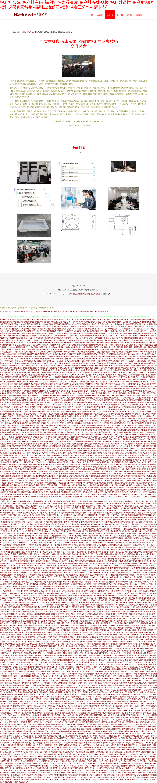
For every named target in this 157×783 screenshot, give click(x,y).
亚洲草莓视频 (121, 589)
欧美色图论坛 (59, 356)
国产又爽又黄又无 (73, 375)
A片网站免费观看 (32, 533)
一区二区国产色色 (110, 710)
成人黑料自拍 (82, 414)
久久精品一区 (136, 618)
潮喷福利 (43, 697)
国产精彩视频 (73, 345)
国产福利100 (117, 676)
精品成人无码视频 (80, 448)
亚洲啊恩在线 (95, 575)
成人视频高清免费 (148, 416)
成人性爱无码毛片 (105, 729)
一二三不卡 (39, 605)
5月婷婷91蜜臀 (84, 508)
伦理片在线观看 (113, 750)
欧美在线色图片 (82, 669)
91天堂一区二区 (133, 434)
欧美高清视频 (59, 575)
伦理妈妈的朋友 (27, 517)
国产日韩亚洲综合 (145, 444)
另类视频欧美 (140, 421)
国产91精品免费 (109, 768)
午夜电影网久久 (52, 345)
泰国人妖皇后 (68, 653)
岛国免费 (103, 400)
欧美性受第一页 (146, 561)
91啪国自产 (127, 736)
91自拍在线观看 (25, 331)
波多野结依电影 (40, 333)
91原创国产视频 (7, 359)
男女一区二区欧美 (96, 775)
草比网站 (98, 641)
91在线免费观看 (108, 678)
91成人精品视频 (49, 329)
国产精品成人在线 (37, 370)
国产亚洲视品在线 (124, 457)
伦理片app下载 (130, 342)
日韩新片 (19, 662)
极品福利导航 (49, 457)
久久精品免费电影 (89, 738)
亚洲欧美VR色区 (9, 513)
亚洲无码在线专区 (139, 545)
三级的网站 (13, 683)
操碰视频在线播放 (108, 572)
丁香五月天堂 (115, 319)
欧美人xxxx (43, 506)
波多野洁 (58, 713)
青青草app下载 (123, 584)
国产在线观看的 (38, 469)
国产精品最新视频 (130, 761)
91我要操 (56, 402)
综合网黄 (68, 411)
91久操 (28, 370)
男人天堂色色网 (70, 759)
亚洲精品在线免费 (137, 529)
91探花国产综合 (59, 552)
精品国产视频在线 (135, 602)
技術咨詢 (72, 294)
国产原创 (64, 506)
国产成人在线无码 (125, 451)
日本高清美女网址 (44, 501)
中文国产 (98, 768)
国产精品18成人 (138, 779)
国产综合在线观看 (136, 319)
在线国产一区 (63, 685)
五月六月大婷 (132, 655)
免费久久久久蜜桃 (72, 623)
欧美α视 (147, 699)
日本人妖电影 (41, 674)
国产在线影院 (35, 750)
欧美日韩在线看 (63, 710)
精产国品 (106, 423)
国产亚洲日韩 (19, 510)
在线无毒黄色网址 (94, 681)
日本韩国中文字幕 (67, 775)
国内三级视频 (22, 660)
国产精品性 (46, 319)
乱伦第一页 (113, 393)
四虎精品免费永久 (148, 623)
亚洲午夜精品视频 (101, 416)
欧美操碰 (59, 448)
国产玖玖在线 (46, 584)
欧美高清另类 (112, 579)
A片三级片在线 (49, 664)
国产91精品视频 (68, 715)
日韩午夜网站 (93, 761)
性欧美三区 (74, 589)
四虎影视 (120, 363)
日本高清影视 (84, 646)
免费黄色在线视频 (92, 451)
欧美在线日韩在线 (7, 745)
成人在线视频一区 (80, 515)
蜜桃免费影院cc (118, 600)
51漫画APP (143, 409)
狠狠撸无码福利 (93, 549)
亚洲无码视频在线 (11, 400)
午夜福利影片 (70, 669)
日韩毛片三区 (145, 731)
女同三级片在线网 (128, 503)
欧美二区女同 (60, 451)
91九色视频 (34, 340)
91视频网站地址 (23, 616)
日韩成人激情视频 (92, 779)
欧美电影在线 (86, 411)
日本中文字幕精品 (92, 559)
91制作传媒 (47, 388)
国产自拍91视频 (150, 681)
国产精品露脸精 (27, 607)
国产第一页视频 (110, 671)
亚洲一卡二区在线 (94, 697)
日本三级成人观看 (114, 416)
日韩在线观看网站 (117, 582)
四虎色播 (57, 526)
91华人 (122, 356)
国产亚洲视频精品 (52, 729)
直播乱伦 (106, 547)
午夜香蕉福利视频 (106, 559)
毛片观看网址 (104, 770)
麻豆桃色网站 (24, 471)
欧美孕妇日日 (16, 517)
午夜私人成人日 (8, 669)
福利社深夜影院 (77, 706)
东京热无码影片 (63, 563)
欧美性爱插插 (21, 345)
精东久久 (91, 614)
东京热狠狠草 (106, 372)
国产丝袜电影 (123, 598)
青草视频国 (48, 745)
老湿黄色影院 (112, 563)
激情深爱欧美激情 (26, 402)
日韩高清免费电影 (57, 754)
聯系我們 (120, 15)
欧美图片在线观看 (29, 322)
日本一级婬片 (133, 322)
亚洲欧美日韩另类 (36, 724)
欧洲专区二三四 (137, 635)
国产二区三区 (36, 319)
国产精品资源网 (117, 766)
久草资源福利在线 (18, 644)
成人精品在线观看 (116, 752)
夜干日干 (53, 589)
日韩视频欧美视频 (149, 676)
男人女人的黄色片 (107, 692)
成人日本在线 (128, 501)
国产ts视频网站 (65, 402)
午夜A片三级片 (38, 393)
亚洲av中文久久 (79, 743)
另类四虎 (8, 340)
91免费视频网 (127, 653)
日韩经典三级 (41, 515)
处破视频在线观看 (130, 630)
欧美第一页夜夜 (37, 329)
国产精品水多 (37, 455)
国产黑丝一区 (91, 715)
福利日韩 (132, 586)
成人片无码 (92, 441)
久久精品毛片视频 (142, 552)
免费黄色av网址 (32, 434)
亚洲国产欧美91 (18, 586)
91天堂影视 (46, 453)
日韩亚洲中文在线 (31, 641)
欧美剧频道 (48, 717)
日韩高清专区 (138, 566)
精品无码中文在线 (61, 683)
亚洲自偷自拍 (28, 621)
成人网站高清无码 (114, 664)
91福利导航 (61, 731)
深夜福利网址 (20, 377)
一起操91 (56, 545)
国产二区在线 (130, 572)
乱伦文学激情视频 (79, 692)
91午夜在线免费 (94, 395)
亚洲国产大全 (5, 743)
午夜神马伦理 (139, 460)
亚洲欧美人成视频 (101, 520)
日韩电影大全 (49, 658)
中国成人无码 (53, 621)
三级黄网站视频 (42, 768)
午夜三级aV (115, 515)
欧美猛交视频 (80, 347)
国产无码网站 (94, 437)
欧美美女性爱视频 (67, 549)
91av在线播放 (38, 388)
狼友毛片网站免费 (122, 775)
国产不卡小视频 (12, 398)
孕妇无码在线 (17, 460)
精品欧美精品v (50, 448)
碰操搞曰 (143, 687)
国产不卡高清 (28, 388)
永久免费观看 (137, 568)
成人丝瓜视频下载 (81, 338)
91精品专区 (106, 697)
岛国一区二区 (50, 405)
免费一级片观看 (123, 651)
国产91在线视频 (78, 701)
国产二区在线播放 (101, 598)
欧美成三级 (32, 717)
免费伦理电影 (114, 388)
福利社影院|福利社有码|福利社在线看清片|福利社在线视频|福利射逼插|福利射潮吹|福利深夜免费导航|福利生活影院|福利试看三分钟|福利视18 (51, 311)
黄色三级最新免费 (60, 457)
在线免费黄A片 (33, 336)
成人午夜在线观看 (16, 322)
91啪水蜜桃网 (59, 460)
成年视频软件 (77, 635)
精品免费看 (48, 370)
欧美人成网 (72, 683)
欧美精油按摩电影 (103, 743)
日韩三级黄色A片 (106, 370)
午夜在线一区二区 (69, 664)
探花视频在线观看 (58, 687)
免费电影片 (98, 377)
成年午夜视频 (152, 520)
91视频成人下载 (90, 402)
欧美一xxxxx (41, 342)
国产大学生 (23, 520)
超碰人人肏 (87, 635)
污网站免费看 (105, 352)
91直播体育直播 (6, 704)
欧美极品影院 (73, 717)
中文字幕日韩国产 (140, 752)
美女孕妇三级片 (49, 616)
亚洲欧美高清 (17, 653)
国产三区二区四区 (16, 625)
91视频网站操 (114, 616)
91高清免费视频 (117, 630)
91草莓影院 (42, 345)
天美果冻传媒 (49, 393)
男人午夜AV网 (147, 595)
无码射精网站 (52, 365)
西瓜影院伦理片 (104, 582)
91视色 (29, 375)
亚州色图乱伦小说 (54, 372)
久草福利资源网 (85, 375)
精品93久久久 (72, 393)
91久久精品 (139, 692)
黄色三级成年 (148, 395)
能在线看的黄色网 (122, 717)
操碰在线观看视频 (34, 655)
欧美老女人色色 (121, 720)
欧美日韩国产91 (114, 731)
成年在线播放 (139, 750)
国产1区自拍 (35, 554)
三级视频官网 (119, 701)
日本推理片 (43, 414)
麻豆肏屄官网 (8, 579)
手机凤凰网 (50, 644)
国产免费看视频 (62, 414)
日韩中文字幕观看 (77, 322)
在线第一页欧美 (13, 722)
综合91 (10, 600)
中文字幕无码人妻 (110, 336)
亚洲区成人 (6, 451)
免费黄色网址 (115, 448)
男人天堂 (126, 421)
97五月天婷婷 (75, 391)
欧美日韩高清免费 (91, 430)
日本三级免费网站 (31, 506)
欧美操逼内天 (83, 773)
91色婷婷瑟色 (96, 372)
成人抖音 (97, 464)
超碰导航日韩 (87, 710)
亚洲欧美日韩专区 (59, 708)
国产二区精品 (107, 681)
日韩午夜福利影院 (101, 731)
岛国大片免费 (85, 584)
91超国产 (152, 701)
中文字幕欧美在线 (140, 768)
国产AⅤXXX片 (48, 694)
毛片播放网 (142, 630)
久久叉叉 (63, 418)
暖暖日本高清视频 (25, 658)
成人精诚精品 (82, 664)
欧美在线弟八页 (140, 704)
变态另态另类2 (56, 437)
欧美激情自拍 (84, 589)
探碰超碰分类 (58, 759)
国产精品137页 (21, 717)
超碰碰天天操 (7, 338)
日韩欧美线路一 (143, 563)
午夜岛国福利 (48, 683)
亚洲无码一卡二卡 (20, 754)
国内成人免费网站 (117, 662)
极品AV (51, 623)
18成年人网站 (62, 365)
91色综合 (128, 779)
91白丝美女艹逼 (138, 681)
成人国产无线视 (137, 423)
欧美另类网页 (89, 768)
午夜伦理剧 (142, 520)
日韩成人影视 (118, 345)
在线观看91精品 (68, 471)
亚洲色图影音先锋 (53, 630)
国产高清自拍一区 (96, 434)
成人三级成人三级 (39, 361)
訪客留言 (139, 15)
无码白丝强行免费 (55, 441)
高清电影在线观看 (77, 768)
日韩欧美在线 (79, 729)
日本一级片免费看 (119, 648)
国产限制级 (7, 644)
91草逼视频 (95, 467)
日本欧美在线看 (7, 441)
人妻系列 (67, 359)
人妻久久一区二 (6, 556)
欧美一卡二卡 (64, 766)
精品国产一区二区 (108, 720)
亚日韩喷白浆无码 (117, 738)
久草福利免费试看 (102, 446)
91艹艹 (135, 352)
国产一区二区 (123, 322)
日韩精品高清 (141, 402)
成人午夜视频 (136, 398)
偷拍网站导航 (143, 761)
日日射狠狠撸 (95, 554)
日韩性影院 (152, 752)
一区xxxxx (100, 329)
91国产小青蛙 (129, 365)
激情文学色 (97, 444)
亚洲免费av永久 (138, 653)
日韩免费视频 (47, 708)
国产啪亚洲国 (139, 430)
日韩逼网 (92, 338)
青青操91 (11, 469)
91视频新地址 (35, 460)
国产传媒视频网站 (84, 428)
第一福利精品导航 (109, 628)
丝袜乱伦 (135, 538)
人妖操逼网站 (75, 641)
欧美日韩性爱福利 (35, 418)
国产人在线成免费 (125, 333)
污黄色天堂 (149, 531)
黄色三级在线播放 (133, 678)
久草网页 (35, 405)
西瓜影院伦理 (142, 517)
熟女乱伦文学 (56, 524)
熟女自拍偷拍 (152, 400)
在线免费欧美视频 (69, 331)
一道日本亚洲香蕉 (123, 329)
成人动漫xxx (16, 549)
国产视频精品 (135, 683)
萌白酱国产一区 (104, 333)
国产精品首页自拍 (98, 747)
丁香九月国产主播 (146, 455)
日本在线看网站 (150, 549)
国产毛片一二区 (148, 579)
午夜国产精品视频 (81, 736)
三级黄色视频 (74, 605)
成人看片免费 (16, 609)
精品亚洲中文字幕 (44, 547)
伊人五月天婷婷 (37, 536)
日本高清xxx (122, 687)
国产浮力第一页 (16, 761)
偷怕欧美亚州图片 (94, 324)
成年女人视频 (147, 324)
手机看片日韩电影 (131, 756)
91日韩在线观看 (80, 460)
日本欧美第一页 (24, 439)
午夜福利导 (115, 623)
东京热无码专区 (33, 503)
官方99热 (107, 543)
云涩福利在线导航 (20, 375)
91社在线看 (35, 437)
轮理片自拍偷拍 (125, 418)
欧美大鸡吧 (83, 446)
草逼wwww (91, 446)
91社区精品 (13, 738)
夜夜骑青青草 (48, 331)
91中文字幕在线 (101, 359)
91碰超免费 (32, 464)
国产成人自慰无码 (22, 782)
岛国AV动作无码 (121, 354)
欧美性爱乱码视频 (22, 727)
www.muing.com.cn (62, 294)
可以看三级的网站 (129, 759)
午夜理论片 (72, 462)
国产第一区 (17, 740)
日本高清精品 (58, 727)
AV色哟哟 (21, 398)
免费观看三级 (90, 540)
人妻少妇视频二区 (142, 393)
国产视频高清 (135, 347)
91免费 (32, 595)
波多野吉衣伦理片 (141, 669)
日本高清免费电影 (119, 655)
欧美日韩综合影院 (95, 632)
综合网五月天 (88, 363)
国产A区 (30, 706)
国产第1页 (25, 678)
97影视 (128, 554)
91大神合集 (73, 368)
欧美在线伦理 (8, 506)
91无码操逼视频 (84, 674)
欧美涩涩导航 (147, 694)
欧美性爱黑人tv (59, 745)
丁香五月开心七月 (34, 572)
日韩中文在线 (18, 352)
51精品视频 (112, 651)
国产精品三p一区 (146, 628)
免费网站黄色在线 (68, 395)
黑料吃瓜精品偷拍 (62, 368)
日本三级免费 (108, 632)
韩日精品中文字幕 (30, 501)
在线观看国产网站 (82, 595)
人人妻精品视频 (110, 561)
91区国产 (82, 722)
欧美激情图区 (141, 614)
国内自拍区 (127, 568)
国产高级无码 (130, 600)
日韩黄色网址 (104, 418)
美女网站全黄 (119, 632)
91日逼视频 (86, 432)
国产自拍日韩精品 (78, 545)
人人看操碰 (57, 370)
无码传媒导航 (61, 416)
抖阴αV (31, 605)
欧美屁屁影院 (105, 623)
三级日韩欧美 (24, 414)
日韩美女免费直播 (76, 444)
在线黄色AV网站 (40, 731)
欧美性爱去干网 (12, 520)
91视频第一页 (37, 683)
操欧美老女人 (83, 400)
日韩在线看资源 (102, 607)
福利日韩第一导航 (53, 738)
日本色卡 (86, 706)
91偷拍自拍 (92, 513)
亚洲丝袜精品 (69, 529)
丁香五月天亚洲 (20, 446)
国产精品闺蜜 (81, 609)
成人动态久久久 (13, 566)
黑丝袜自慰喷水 (76, 437)
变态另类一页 (49, 777)
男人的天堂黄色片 (48, 669)
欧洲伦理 (74, 561)
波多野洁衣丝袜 (46, 727)
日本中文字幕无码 (143, 386)
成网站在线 (55, 671)
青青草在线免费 (100, 579)
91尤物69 (95, 388)
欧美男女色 (29, 579)
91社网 (41, 398)
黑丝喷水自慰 (78, 517)
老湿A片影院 (113, 414)
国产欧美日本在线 (33, 779)
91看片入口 (107, 453)
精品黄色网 (122, 563)
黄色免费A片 (73, 646)
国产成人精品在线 (112, 522)
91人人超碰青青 (124, 446)
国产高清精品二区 (21, 326)
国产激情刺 (90, 503)
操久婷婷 (68, 377)
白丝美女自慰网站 (51, 469)
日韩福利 (128, 543)
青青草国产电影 (31, 547)
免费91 (132, 359)
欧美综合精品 (131, 517)
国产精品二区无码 (145, 591)
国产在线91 (67, 379)
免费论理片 (46, 733)
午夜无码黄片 (8, 766)
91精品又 (126, 455)
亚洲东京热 (16, 340)
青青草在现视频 (109, 775)
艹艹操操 (53, 354)
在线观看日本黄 (59, 407)
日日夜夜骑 (10, 540)
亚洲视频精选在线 (109, 513)
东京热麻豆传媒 (98, 561)
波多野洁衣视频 (94, 352)
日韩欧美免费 (126, 731)
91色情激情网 (58, 342)
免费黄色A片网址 (139, 333)
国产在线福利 (117, 460)
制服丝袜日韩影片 (37, 538)
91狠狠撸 (50, 333)
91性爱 (75, 543)
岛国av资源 (56, 388)
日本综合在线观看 (135, 609)
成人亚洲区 (116, 377)
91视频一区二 (118, 681)
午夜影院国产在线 (47, 439)
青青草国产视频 (71, 733)
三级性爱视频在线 (11, 658)
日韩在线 (99, 342)
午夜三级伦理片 (130, 777)
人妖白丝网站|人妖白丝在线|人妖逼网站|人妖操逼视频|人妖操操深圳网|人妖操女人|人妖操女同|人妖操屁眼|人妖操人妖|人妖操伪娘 (104, 485)
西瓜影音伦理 (18, 501)
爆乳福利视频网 (147, 678)
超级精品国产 (16, 568)
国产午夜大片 (136, 623)
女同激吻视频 (139, 361)
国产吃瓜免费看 (88, 690)
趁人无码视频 (47, 632)
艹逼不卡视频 (66, 671)
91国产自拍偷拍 (57, 326)
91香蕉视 (79, 329)
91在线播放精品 (109, 667)
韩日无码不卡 (97, 616)
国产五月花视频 (118, 538)
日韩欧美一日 (22, 572)
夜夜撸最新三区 (32, 644)
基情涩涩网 (109, 384)
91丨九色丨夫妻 (15, 710)
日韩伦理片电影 (127, 510)
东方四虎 (98, 690)
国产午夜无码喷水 (103, 773)
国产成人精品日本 (118, 425)
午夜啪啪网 (150, 715)
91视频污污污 (134, 439)
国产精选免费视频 (20, 441)
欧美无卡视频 (130, 743)
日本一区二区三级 (50, 625)
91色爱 (23, 434)
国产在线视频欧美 (72, 584)
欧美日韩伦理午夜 (20, 464)
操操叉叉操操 (150, 554)
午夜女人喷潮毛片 (120, 621)
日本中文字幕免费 (53, 635)
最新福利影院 (152, 428)
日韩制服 (44, 549)
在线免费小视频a (85, 687)
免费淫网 (18, 632)
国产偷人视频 (95, 777)
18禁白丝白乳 (28, 740)
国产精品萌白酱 (26, 444)
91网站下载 (107, 536)
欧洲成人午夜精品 (18, 365)
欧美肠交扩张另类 (106, 382)
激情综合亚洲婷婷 (115, 736)
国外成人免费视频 (109, 625)
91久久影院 (99, 345)
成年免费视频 (70, 474)
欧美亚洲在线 (97, 536)
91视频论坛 (23, 676)
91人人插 (25, 549)
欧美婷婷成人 (20, 637)
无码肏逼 (83, 685)
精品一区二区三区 (76, 644)
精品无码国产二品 (11, 453)
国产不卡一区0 (141, 729)
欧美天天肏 (128, 566)
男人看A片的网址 (20, 690)
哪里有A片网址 (97, 423)
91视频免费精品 (20, 589)
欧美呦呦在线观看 (36, 616)
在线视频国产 (14, 582)
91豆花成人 (87, 423)
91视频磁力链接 (37, 713)
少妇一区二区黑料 (65, 515)
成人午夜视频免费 (62, 467)
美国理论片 (121, 513)
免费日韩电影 (108, 345)
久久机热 (138, 349)
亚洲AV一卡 (81, 405)
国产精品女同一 (142, 572)
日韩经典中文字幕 (83, 662)
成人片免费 (152, 411)
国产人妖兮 (139, 531)
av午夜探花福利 (47, 418)
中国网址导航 (60, 623)
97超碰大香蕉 (133, 326)
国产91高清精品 (136, 329)
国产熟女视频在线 (102, 393)
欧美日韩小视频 (113, 451)
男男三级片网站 (72, 687)
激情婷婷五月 (125, 623)
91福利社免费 (131, 513)
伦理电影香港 (42, 400)
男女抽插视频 (118, 706)
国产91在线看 (106, 609)
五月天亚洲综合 (81, 549)
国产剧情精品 (70, 324)
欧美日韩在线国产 (121, 754)
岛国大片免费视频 (110, 329)
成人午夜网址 (40, 409)
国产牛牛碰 (17, 531)
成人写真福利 (122, 386)
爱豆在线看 (152, 388)
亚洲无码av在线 (20, 614)
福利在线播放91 (65, 612)
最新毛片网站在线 (128, 773)
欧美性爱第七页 (47, 529)
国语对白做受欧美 (126, 699)
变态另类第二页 (76, 747)
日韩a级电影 (144, 434)
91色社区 (135, 736)
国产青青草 (99, 517)
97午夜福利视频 (109, 354)
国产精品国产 (86, 522)
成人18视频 (74, 446)
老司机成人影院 (55, 591)
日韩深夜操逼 (107, 655)
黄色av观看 (35, 639)
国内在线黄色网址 (23, 671)
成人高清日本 (17, 628)
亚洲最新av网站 (71, 754)
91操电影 (42, 444)
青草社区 (131, 692)
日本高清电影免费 (36, 664)
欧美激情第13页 (150, 506)
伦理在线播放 (5, 331)
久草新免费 (147, 602)
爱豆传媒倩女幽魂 (76, 359)
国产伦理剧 (4, 425)
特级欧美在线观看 (117, 352)
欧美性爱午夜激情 (93, 692)
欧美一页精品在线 (148, 658)
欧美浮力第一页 (116, 540)
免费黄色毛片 (81, 331)
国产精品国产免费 (103, 529)
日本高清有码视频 (96, 543)
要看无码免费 (55, 779)
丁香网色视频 (105, 740)
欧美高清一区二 (123, 710)
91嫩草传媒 (45, 589)
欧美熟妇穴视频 (82, 418)
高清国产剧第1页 (73, 598)
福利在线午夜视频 (9, 773)
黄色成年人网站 (47, 678)
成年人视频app (145, 538)
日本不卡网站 (61, 674)
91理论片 (25, 418)
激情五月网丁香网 (133, 648)
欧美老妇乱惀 (66, 750)
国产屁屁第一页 (79, 409)
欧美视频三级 (30, 743)
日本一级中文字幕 (7, 602)
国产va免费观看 (67, 372)
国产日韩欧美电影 (127, 349)
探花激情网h (44, 692)
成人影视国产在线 (8, 377)
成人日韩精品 (40, 451)
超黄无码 (130, 441)
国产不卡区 (4, 683)
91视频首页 (34, 513)
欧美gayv (49, 342)
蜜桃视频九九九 (8, 655)
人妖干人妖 (139, 506)
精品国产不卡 (61, 616)
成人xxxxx (8, 434)
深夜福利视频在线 (94, 717)
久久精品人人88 (127, 704)
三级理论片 (12, 536)
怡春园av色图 (96, 678)
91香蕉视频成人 (34, 676)
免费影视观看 (90, 361)
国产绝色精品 (15, 393)
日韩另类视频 (58, 701)
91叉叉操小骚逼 (64, 446)
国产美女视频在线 (86, 618)
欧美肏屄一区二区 (14, 432)
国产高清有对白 (40, 736)
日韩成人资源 (74, 621)
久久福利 (133, 411)
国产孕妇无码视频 (106, 460)
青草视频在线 (65, 568)
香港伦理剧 (94, 368)
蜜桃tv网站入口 (122, 400)
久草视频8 (118, 391)
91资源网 (138, 570)
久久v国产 (45, 520)
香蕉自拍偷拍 (82, 552)
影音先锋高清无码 (115, 501)
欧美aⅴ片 (22, 667)
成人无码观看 (83, 694)
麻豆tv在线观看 (23, 368)
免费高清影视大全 (33, 589)
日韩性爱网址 (48, 407)
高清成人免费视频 (86, 740)
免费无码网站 (105, 549)
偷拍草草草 (39, 432)
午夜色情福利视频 (86, 628)
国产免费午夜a (127, 740)
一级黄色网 (137, 372)
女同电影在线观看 (10, 474)
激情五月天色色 (93, 349)
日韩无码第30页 (21, 605)
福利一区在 (46, 715)
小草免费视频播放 (87, 641)
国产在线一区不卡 (60, 678)
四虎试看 (57, 349)
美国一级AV (115, 333)
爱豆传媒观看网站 (93, 340)
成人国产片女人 (64, 593)
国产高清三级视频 (73, 708)
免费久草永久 (53, 637)
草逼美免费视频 (10, 554)
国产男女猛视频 (25, 437)
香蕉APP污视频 (128, 391)
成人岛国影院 (71, 421)
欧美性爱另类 (101, 704)
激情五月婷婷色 (112, 635)
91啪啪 (49, 559)
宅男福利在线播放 (117, 430)
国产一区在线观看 (22, 595)
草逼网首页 (114, 340)
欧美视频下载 (136, 616)
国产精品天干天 (85, 336)
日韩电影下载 (92, 515)
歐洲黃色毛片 (93, 664)
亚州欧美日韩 (73, 600)
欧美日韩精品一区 (71, 639)
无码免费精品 (125, 607)
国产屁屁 (76, 336)
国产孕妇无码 (114, 607)
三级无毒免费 (103, 437)
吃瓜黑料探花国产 (70, 501)
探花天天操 (11, 533)
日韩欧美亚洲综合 (66, 729)
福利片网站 (21, 533)
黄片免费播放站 (115, 713)
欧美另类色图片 (57, 770)
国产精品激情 (66, 630)
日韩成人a (3, 469)
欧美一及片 (22, 453)
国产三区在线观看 (88, 704)
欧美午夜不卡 (57, 641)
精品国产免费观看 (16, 388)
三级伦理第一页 (7, 531)
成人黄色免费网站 (89, 763)
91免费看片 (117, 646)
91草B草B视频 (13, 347)
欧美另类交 (115, 658)
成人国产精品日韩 (149, 501)
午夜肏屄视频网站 (147, 651)
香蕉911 (66, 326)
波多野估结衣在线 (129, 536)
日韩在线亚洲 (94, 724)
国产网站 (133, 368)
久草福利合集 (31, 745)
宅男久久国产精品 (130, 428)
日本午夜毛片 (5, 678)
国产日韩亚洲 (91, 545)
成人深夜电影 (58, 333)
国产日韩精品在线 (50, 522)
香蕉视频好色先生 (98, 522)
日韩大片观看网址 (104, 368)
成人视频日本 (52, 338)
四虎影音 (42, 635)
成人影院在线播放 (133, 338)
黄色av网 (149, 402)
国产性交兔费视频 (84, 727)
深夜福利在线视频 (86, 731)
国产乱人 (46, 386)
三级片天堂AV (24, 701)
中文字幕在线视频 (43, 770)
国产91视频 (34, 591)
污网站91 (66, 747)
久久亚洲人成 (43, 372)
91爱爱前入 (8, 779)
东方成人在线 (96, 375)
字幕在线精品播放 (26, 416)
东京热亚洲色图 (94, 474)
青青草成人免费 (49, 536)
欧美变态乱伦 (115, 577)
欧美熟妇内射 (111, 618)
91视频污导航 (129, 430)
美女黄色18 (90, 416)
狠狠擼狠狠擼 (109, 469)
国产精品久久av (63, 589)
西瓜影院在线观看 (92, 347)
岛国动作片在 (60, 405)
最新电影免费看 (52, 517)
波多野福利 (48, 543)
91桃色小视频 (119, 469)
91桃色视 (54, 566)
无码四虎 (130, 361)
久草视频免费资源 (82, 602)
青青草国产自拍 (28, 602)
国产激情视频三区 (104, 430)
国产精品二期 (16, 678)
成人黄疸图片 (77, 690)
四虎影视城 (30, 552)
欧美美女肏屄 (52, 563)
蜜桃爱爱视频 (60, 329)
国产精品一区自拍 (116, 421)
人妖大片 (38, 453)
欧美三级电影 (105, 448)
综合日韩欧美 (105, 340)
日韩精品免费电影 (26, 731)
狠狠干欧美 (43, 391)
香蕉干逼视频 (5, 777)
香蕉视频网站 (119, 591)
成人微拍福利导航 (97, 471)
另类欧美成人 (106, 777)
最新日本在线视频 (149, 467)
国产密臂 (150, 630)
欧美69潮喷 (120, 342)
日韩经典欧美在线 (131, 547)
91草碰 (40, 368)
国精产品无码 (53, 579)
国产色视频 (24, 428)
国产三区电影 (151, 446)
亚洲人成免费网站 (11, 324)
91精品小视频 (116, 474)
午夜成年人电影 (62, 609)
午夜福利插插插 (6, 699)
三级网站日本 (11, 575)
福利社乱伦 (32, 690)
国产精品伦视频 (13, 584)
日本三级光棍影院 (58, 340)
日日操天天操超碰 (59, 632)
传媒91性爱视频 (140, 740)
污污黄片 (79, 713)
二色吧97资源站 (103, 356)
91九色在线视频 (49, 425)
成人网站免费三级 (28, 515)
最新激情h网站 (108, 428)
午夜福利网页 (38, 710)
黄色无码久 (82, 733)
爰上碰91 (104, 464)
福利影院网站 (83, 349)
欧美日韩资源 (66, 554)
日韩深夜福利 (71, 552)
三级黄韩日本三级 (129, 540)
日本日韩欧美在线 (131, 453)
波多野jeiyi (74, 563)
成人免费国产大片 (115, 407)
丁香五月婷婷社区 (121, 602)
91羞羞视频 (125, 368)
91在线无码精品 (118, 777)
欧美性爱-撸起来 (112, 715)
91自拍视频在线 (51, 593)
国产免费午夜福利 (87, 651)
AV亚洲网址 (76, 379)
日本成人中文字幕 (143, 747)
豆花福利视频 (114, 418)
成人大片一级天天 (84, 439)
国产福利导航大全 (78, 671)
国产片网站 (46, 524)
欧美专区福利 (13, 701)
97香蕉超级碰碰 (35, 411)
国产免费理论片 (23, 543)
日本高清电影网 (73, 365)
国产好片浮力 (20, 370)
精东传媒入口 (100, 338)
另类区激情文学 (87, 708)
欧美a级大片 (94, 577)
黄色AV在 (11, 717)
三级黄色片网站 (58, 411)
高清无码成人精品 (123, 625)
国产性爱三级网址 (89, 506)
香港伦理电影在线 (120, 338)
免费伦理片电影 (104, 515)
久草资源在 (115, 411)
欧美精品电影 (82, 586)
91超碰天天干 (42, 690)
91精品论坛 (135, 607)
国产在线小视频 (72, 423)
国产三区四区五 (67, 526)
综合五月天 (114, 763)
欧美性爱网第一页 (98, 727)
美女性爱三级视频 (118, 637)
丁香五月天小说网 (39, 738)
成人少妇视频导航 (117, 365)
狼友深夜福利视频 (127, 531)
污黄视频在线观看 (42, 743)
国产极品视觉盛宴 (70, 503)
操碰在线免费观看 (135, 579)
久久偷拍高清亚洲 (81, 395)
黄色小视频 (28, 625)
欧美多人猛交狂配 (7, 552)
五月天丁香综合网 (117, 779)
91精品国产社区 (68, 430)
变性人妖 (57, 322)
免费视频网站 (40, 448)
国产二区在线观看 (73, 319)
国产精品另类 (8, 467)
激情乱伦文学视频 (117, 549)
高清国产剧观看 (130, 393)
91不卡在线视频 (98, 687)
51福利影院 (65, 455)
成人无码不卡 (24, 724)
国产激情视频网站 (40, 338)
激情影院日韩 (67, 441)
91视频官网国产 (39, 402)
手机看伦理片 (63, 724)
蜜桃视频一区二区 (134, 595)
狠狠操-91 (48, 402)
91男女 (63, 349)
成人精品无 (55, 444)
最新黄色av (8, 455)
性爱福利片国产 (130, 766)
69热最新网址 (43, 441)
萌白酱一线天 (107, 432)
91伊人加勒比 (123, 402)
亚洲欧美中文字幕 (102, 531)
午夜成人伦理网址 (22, 513)
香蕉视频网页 (151, 704)
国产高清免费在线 (40, 579)
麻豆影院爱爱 (5, 391)
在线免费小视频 (91, 405)
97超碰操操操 (150, 697)
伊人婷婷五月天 (137, 612)
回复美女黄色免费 (84, 616)
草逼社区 (106, 526)
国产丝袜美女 (63, 345)
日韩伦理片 (17, 434)
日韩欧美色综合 (45, 428)
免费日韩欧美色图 (58, 547)
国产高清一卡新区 (80, 356)
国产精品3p (141, 432)
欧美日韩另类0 (114, 356)
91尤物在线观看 (13, 593)
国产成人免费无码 (33, 384)
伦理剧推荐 (107, 425)
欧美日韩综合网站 (28, 747)
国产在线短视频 (103, 455)
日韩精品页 (126, 529)
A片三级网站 (110, 391)
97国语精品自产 (29, 653)
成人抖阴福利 (89, 517)
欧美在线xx (109, 701)
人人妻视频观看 (55, 602)
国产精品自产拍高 (32, 577)
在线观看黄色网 (88, 464)
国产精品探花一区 (101, 407)
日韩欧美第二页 (78, 579)
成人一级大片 (135, 584)
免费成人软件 (100, 398)
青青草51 (112, 437)
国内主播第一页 (34, 395)
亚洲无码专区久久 (141, 662)
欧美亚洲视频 (11, 538)
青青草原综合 (88, 566)
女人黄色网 (104, 674)
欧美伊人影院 (142, 370)
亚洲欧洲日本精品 (42, 720)
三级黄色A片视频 (74, 520)
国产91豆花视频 (64, 625)
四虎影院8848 (45, 671)
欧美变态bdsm (34, 584)
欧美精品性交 (128, 345)
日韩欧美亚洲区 (19, 577)
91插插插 (140, 425)
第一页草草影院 (108, 434)
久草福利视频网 (141, 336)
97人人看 (131, 464)
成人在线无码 (27, 630)
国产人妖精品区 (37, 561)
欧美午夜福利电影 (104, 669)
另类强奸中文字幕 (22, 591)
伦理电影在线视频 (78, 630)
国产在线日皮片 (128, 460)
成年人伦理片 (62, 453)
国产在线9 (27, 359)
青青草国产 (61, 409)
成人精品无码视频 (92, 331)
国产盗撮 (41, 556)
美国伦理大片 (62, 319)
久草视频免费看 (96, 593)
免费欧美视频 (111, 409)
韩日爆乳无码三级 (29, 354)
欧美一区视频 (45, 566)
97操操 (148, 759)
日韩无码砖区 (107, 566)
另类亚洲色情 (148, 345)
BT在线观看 (139, 641)
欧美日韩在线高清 (9, 543)
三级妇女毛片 (63, 618)
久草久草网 (120, 572)
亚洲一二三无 (129, 724)
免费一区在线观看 (117, 547)
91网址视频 (38, 522)
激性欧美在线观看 (123, 561)
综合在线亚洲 (102, 750)
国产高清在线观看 (19, 545)
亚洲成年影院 (45, 639)
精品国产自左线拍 (137, 697)
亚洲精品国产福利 (71, 722)
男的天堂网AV (73, 382)
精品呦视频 (101, 462)
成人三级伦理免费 (81, 324)
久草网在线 (142, 352)
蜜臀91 (73, 648)
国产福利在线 (90, 345)
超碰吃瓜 (62, 386)
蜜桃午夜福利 (116, 529)
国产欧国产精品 (7, 770)
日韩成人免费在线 (126, 658)
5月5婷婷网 (151, 545)
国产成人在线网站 (18, 349)
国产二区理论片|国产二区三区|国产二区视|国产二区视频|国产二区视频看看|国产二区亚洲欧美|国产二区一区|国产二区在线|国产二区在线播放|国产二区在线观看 (76, 480)
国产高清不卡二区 (49, 467)
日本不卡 (72, 609)
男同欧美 (12, 660)
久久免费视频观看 (86, 538)
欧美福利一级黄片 (64, 607)
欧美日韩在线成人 (80, 655)
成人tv (105, 616)
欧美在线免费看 (30, 377)
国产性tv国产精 (63, 522)
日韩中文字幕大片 (19, 752)
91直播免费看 (28, 736)
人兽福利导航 (53, 446)
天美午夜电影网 (37, 763)
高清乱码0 (89, 370)
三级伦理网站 (91, 750)
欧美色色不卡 (104, 761)
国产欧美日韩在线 (63, 391)
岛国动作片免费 (72, 761)
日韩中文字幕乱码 (91, 612)
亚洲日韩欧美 (41, 559)
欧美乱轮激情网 (133, 687)
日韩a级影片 (7, 752)
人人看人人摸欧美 (42, 595)
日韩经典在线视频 (131, 632)
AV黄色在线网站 (88, 524)
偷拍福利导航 (117, 575)
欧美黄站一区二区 (54, 690)
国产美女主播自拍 (127, 639)
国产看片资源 (92, 356)
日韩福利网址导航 (56, 430)
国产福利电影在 (51, 646)
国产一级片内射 (37, 331)
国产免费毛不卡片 (144, 457)
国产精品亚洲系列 (143, 754)
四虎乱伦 (137, 658)
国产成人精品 (46, 750)
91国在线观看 (12, 386)
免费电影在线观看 (98, 365)
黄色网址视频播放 (111, 398)
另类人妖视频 (71, 418)
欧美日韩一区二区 (117, 756)
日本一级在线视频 (9, 370)
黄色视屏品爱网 (8, 782)
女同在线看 (58, 694)
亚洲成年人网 (129, 669)
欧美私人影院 (107, 646)
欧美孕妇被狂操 (111, 584)
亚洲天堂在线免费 (150, 635)
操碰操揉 (87, 471)
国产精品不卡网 (21, 655)
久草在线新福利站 (53, 736)
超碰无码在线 (79, 430)
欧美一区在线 (128, 363)
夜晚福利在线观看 (70, 720)
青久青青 (116, 444)
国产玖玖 (134, 457)
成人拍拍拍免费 (83, 368)
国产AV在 (45, 655)
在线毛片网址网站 (93, 676)
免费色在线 (129, 662)
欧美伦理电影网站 (42, 354)
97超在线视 (30, 448)
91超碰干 (152, 515)
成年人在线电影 (24, 685)
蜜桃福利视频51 (134, 605)
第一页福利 (72, 678)
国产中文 (42, 644)
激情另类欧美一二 (13, 428)
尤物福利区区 (20, 552)
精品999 (81, 770)
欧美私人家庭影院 (40, 706)
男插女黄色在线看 (43, 685)
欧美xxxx (87, 637)
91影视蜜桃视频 (7, 754)
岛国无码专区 (136, 770)
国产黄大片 (66, 524)
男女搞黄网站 (66, 635)
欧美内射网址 (132, 386)
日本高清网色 (48, 701)
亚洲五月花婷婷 (144, 621)
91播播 (98, 506)
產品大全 (110, 15)
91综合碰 (148, 432)
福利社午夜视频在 (24, 683)
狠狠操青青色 (124, 683)
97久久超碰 (124, 609)
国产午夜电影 (123, 614)
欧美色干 (67, 701)
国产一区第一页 (76, 763)
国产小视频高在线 (55, 662)
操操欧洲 (128, 538)
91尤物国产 (43, 681)
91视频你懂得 (77, 377)
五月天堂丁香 (27, 455)
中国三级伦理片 (35, 524)
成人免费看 (26, 713)
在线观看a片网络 (147, 720)
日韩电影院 (13, 685)
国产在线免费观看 (25, 738)
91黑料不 (136, 451)
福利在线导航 (68, 570)
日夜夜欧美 (41, 377)
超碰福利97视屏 (96, 453)
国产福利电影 (53, 382)
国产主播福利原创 (98, 644)
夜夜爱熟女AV (33, 508)
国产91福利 (57, 559)
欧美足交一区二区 (146, 338)
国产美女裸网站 (104, 637)
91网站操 (11, 662)
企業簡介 (100, 15)
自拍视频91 (128, 352)
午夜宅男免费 (138, 345)
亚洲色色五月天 (15, 630)
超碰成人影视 (28, 363)
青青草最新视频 (73, 628)
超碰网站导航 (59, 722)
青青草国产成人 (21, 342)
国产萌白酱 (95, 706)
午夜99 (79, 432)
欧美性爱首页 (142, 766)
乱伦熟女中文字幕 (143, 637)
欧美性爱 (72, 724)
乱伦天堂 (94, 455)
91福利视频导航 (29, 356)
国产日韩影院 (125, 522)
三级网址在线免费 (116, 724)
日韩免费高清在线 (19, 699)
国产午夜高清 (81, 416)
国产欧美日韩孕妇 (147, 717)
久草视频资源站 (30, 349)
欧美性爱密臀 (149, 430)
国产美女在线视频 (113, 361)
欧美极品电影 (104, 349)
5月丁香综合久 (64, 510)
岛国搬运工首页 (19, 407)
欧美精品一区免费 (132, 628)
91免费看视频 (149, 441)
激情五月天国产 (77, 363)
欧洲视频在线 (141, 722)
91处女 (53, 375)
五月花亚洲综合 (112, 379)
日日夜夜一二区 (95, 591)
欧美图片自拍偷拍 (66, 699)
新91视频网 (86, 354)
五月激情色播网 (45, 641)
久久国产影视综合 (109, 342)
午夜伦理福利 (122, 595)
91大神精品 (69, 340)
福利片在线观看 (32, 324)
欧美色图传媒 (11, 635)
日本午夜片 (17, 713)
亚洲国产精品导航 (21, 333)
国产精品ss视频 (150, 524)
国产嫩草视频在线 (129, 467)
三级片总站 (71, 632)
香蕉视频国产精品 (116, 423)
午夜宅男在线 (25, 391)
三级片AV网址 (106, 676)
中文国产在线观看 (58, 586)
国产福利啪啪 (7, 365)
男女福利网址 (50, 538)
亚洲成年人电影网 (34, 600)
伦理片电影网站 (82, 547)
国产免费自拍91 (116, 568)
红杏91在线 (110, 745)
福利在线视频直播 (89, 329)
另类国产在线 (142, 400)
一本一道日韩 (135, 708)
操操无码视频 (26, 423)
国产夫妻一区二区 (131, 591)
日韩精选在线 (19, 547)
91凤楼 (134, 515)
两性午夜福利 (9, 727)
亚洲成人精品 (68, 540)
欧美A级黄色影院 (150, 418)
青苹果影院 (63, 637)
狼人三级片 (43, 474)
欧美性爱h (81, 503)
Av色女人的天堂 (143, 526)
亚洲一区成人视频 (41, 382)
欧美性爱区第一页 (20, 600)
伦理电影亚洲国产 (119, 370)
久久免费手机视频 (144, 322)
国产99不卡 (82, 407)
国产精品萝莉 (85, 605)
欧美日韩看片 (13, 708)
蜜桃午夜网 (107, 411)
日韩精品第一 (16, 747)
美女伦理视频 (85, 319)
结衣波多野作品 (137, 690)
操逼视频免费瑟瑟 (113, 510)
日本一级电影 (26, 405)
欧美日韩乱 (69, 409)
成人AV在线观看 (59, 464)
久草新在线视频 (40, 563)
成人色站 (97, 566)
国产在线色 (108, 533)
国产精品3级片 (136, 324)
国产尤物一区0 (107, 591)
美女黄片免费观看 (16, 451)
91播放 (16, 471)
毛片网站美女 (149, 460)
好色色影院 (9, 632)
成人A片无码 (47, 552)
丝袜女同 (40, 407)
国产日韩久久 (130, 722)
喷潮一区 (18, 409)
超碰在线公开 (144, 439)
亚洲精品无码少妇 (66, 681)
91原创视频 (103, 451)
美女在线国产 (84, 658)
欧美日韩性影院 (46, 503)
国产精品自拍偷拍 (124, 414)
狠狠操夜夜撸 (111, 747)
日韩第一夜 (93, 683)
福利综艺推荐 (148, 609)
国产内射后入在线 (6, 448)
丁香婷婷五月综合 (100, 379)
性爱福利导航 (84, 575)
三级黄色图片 (139, 441)
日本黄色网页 (66, 543)
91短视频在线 (28, 469)
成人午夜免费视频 (59, 336)
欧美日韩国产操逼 (108, 717)
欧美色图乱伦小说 (88, 398)
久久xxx (64, 520)
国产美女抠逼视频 (93, 609)
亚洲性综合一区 (99, 618)
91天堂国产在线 (13, 561)
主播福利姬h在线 (87, 384)
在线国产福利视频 (14, 515)
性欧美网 (35, 722)
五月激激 (82, 756)
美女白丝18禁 (135, 446)
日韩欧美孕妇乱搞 (137, 524)
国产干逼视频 (145, 708)
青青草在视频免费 (97, 605)
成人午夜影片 (98, 710)
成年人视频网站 (8, 664)
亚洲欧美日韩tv (6, 740)
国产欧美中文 (110, 605)
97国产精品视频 (39, 352)
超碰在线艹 (144, 379)
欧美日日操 (107, 538)
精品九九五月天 (36, 694)
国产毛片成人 (139, 508)
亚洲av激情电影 (12, 395)
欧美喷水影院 (40, 356)
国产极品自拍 (144, 451)
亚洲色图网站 (41, 464)
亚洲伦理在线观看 (123, 690)
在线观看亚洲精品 (147, 377)
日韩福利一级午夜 (91, 582)
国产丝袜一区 (145, 347)
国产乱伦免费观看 (28, 432)
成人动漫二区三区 (82, 421)
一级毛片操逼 (80, 779)
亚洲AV (96, 740)
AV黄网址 (25, 750)
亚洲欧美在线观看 (26, 361)
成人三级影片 (32, 556)
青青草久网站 (25, 759)
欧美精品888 (70, 547)
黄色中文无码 (113, 733)
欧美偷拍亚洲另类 (25, 708)
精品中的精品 (28, 352)
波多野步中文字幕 (42, 430)
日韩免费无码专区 (72, 777)
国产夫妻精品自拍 (90, 713)
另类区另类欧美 (76, 398)
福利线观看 (53, 768)
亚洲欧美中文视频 (81, 474)
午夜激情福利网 (109, 589)
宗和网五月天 (58, 384)
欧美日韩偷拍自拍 (112, 556)
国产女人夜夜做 (60, 423)
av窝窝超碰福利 (113, 545)
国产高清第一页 (37, 423)
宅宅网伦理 (103, 612)
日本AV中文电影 (150, 775)
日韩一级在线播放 (126, 727)
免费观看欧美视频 (34, 575)
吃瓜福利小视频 (124, 359)
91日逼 (43, 460)
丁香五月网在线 (42, 648)
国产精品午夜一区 (97, 336)
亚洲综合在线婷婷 (126, 750)
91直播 (48, 375)
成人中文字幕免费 (146, 437)
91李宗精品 (66, 437)
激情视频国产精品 (142, 342)
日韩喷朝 (30, 752)
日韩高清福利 (16, 612)
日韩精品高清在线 (6, 614)
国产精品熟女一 (24, 347)
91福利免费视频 (63, 469)
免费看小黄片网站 (105, 685)
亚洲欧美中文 (86, 536)
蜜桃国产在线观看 (12, 731)
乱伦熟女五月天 (70, 329)
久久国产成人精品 (60, 393)
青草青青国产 (66, 545)
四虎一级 (38, 552)
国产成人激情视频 (49, 368)
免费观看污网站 (97, 428)
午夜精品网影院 (25, 379)
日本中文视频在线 (96, 425)
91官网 (42, 729)
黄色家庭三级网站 (6, 621)
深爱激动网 (4, 660)
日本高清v (10, 464)
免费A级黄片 (9, 529)
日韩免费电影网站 (148, 710)
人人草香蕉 (6, 361)
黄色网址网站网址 (19, 448)
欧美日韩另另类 (8, 595)
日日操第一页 (62, 361)
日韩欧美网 (30, 651)
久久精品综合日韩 (146, 607)
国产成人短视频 (62, 572)
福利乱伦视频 (55, 655)
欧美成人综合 (58, 503)
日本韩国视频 (35, 678)
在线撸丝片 (33, 368)
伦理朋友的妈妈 (30, 407)
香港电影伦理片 (20, 382)
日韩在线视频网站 (63, 704)
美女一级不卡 (33, 773)
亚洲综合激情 (16, 775)
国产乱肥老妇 (142, 428)
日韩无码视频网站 (147, 414)
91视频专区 (44, 554)
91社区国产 (106, 319)
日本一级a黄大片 (142, 575)
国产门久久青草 (27, 775)
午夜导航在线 (23, 395)
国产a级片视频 (126, 515)
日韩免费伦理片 (36, 701)
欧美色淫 (31, 333)
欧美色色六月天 (126, 331)
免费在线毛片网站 (19, 556)
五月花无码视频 (50, 409)
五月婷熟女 (143, 701)
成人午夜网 (145, 349)
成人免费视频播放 (65, 579)
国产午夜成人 (8, 356)
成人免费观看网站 (132, 685)
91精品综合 (4, 625)
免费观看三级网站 (125, 715)
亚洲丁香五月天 (77, 568)
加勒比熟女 (81, 333)
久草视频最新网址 (20, 372)
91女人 (86, 766)
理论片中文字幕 (95, 720)
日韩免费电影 (116, 368)
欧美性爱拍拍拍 (67, 655)
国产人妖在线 (46, 676)
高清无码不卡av (22, 635)
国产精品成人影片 (84, 754)
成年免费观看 (147, 671)
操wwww (83, 697)
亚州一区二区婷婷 (7, 637)
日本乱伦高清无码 (111, 462)
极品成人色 (73, 414)
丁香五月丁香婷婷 (116, 455)
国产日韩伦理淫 (59, 474)
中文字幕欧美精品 (74, 506)
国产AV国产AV (106, 324)
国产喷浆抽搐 (119, 428)
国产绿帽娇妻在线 (112, 699)
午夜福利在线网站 (39, 375)
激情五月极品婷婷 (58, 324)
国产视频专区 (25, 561)
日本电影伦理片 (125, 388)
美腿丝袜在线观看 (130, 432)
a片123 (132, 421)
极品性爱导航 (149, 361)
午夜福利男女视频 (68, 602)
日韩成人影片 (63, 382)
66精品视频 (91, 407)
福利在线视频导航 (48, 462)
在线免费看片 (66, 428)
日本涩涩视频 (79, 540)
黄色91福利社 (29, 467)
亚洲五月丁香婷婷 (65, 517)
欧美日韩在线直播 (131, 701)
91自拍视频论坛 (122, 605)
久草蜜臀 (142, 547)
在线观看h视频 (41, 322)
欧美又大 (124, 361)
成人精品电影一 (119, 593)
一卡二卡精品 (53, 766)
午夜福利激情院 (25, 722)
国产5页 (40, 717)
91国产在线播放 (49, 423)
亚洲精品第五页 (105, 395)
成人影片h (86, 372)
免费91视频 (66, 690)
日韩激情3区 (128, 752)
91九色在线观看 (130, 437)
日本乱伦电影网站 (68, 591)
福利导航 (102, 391)
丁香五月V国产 (93, 418)
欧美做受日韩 (103, 347)
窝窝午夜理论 (18, 430)
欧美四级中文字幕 (114, 612)
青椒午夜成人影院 (17, 641)
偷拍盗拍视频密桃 (143, 660)
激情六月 (40, 745)
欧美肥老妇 (42, 434)
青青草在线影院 (136, 713)
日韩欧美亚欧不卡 (39, 630)
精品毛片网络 (34, 697)
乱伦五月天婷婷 (117, 432)
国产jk (5, 708)
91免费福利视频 (6, 503)
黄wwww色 (109, 338)
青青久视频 (4, 402)
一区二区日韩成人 (78, 750)
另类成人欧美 (98, 533)
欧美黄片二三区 (41, 612)
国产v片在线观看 (103, 763)
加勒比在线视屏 (60, 434)
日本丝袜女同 (27, 710)
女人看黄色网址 (148, 522)
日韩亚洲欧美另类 (36, 543)
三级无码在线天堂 (73, 425)
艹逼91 (99, 513)
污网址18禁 (38, 467)
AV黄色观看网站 (62, 354)
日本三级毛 (15, 563)
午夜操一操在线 (29, 648)
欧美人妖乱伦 (71, 614)
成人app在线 (49, 349)
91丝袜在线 (120, 437)
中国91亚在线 (24, 694)
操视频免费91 (8, 352)
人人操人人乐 (25, 566)
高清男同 (50, 474)
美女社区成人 (56, 428)
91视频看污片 (14, 524)
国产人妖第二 (78, 372)
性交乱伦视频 (135, 733)
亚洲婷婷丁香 (61, 538)
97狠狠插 (46, 432)
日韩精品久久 (61, 628)
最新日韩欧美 (72, 773)
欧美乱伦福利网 (81, 513)
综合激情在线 (120, 517)
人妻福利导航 (34, 727)
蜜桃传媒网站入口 (46, 545)
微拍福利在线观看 (16, 319)
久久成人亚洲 (85, 425)
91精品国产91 (9, 375)
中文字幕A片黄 (57, 676)
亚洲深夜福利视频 (148, 618)
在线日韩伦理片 (45, 533)
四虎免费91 (48, 347)
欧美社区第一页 (110, 439)
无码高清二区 (38, 658)
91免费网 (87, 644)
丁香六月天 (82, 676)
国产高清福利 (55, 520)
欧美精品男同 (39, 646)
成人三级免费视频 (30, 623)
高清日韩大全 (120, 554)
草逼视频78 (23, 384)
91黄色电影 (31, 382)
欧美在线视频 (131, 382)
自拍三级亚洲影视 (117, 543)
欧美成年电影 (31, 637)
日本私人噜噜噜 (82, 632)
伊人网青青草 (61, 375)
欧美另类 (115, 609)
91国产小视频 (65, 444)
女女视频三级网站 (85, 745)
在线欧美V (141, 777)
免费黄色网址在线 (142, 382)
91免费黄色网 (97, 667)
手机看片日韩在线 (55, 540)
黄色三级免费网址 (8, 382)
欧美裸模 (95, 333)
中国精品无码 (103, 713)
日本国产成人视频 (117, 453)
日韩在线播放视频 (71, 439)
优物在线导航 (22, 773)
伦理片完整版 (36, 379)
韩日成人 (117, 434)
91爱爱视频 (49, 356)
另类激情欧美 (123, 586)
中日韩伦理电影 (99, 699)
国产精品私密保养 (14, 607)
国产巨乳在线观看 (37, 347)
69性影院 (145, 340)
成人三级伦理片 (126, 545)
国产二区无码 (69, 460)
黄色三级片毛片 (87, 377)
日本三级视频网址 (6, 706)
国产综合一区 (106, 759)
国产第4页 (72, 637)
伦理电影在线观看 (76, 766)
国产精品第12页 (127, 416)
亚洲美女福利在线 (113, 704)
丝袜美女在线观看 (30, 628)
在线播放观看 (76, 411)
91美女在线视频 (51, 352)
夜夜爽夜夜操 (59, 777)
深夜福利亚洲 (43, 446)
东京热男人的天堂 (98, 754)
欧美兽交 (107, 766)
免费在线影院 (13, 439)
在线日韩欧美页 (13, 646)
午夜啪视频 (50, 460)
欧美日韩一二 (106, 575)
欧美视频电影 (8, 471)
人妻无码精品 (15, 331)
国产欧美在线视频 (35, 326)
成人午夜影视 (141, 600)
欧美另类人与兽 (73, 538)
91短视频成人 (99, 671)
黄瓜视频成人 (135, 388)
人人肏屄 (109, 621)
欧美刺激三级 (59, 529)
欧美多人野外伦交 (9, 763)
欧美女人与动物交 (101, 326)
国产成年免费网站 (140, 365)
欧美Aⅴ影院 (87, 533)
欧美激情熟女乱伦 (102, 503)
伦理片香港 (40, 457)
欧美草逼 (136, 543)
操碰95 (145, 474)
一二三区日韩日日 (117, 660)
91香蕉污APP (84, 434)
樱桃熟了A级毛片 (33, 529)
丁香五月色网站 (101, 322)
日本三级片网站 (45, 586)
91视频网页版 (132, 563)
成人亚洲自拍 (115, 531)
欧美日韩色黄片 (32, 345)
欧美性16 (124, 377)
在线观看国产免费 (142, 589)
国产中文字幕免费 (80, 653)
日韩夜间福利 (83, 683)
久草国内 (59, 664)
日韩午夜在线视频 (73, 536)
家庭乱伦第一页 (121, 692)
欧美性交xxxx (100, 614)
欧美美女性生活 (6, 713)
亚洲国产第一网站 (71, 407)
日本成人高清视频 (28, 674)
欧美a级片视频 (130, 660)
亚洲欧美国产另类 (35, 471)
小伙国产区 (51, 731)
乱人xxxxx (123, 441)
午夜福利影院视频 (34, 520)
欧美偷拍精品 (106, 600)
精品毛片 (56, 418)
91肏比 (143, 446)
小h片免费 (142, 354)
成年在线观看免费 (123, 471)
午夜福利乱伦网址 (40, 775)
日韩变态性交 (117, 508)
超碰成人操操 (70, 347)
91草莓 (103, 457)
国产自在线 (74, 400)
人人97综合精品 (94, 400)
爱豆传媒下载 (134, 455)
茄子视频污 (61, 338)
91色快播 (60, 363)
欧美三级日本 (48, 421)
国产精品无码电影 (114, 326)
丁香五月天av (74, 455)
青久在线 (140, 586)
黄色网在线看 (53, 612)
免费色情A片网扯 (117, 405)
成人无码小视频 (95, 646)
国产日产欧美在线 (40, 526)
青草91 (153, 708)
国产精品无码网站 (136, 775)
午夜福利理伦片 (82, 724)
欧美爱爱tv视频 (10, 411)
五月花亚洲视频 (72, 658)
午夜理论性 (65, 582)
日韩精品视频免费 (102, 540)
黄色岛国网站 (32, 342)
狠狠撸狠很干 (135, 717)
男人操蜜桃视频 (41, 365)
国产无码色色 (101, 402)
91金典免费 (39, 421)
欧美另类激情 (95, 658)
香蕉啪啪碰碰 (92, 552)
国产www (53, 453)
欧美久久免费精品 (89, 529)
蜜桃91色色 (58, 400)
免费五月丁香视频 (23, 411)
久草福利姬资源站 (53, 582)
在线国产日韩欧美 (70, 770)
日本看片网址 (129, 706)
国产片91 (61, 377)
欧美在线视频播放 (122, 439)
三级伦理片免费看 (29, 770)
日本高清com (92, 570)
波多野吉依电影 (133, 354)
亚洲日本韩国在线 (80, 681)
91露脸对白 (152, 768)
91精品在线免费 (60, 508)
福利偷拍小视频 (95, 319)
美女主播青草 (98, 363)
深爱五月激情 (125, 616)
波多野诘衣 (44, 513)
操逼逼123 (65, 763)
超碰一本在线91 (134, 720)
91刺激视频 (132, 462)
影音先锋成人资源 (105, 648)
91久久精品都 (42, 662)
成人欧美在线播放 (142, 738)
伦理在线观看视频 (144, 598)
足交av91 (150, 582)
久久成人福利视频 (23, 536)
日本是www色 (13, 715)
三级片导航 (17, 770)
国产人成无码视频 (8, 336)
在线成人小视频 (41, 747)
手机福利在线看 (45, 687)
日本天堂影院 (102, 545)
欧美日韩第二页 (135, 671)
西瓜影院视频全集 (92, 460)
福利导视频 (82, 717)
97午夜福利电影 (32, 545)
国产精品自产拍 (123, 671)
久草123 (75, 441)
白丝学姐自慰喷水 (123, 694)
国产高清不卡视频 (110, 363)
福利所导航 (46, 455)
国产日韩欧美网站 (93, 414)
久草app (88, 526)
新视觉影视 (113, 386)
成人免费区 (27, 531)
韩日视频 (121, 393)
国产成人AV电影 (85, 561)
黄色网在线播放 (15, 462)
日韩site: (78, 529)
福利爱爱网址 (8, 407)
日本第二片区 (81, 462)
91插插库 (124, 326)
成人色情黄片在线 (134, 377)
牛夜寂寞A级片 (111, 614)
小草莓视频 (121, 747)
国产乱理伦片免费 (99, 563)
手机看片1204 (51, 363)
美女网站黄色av (96, 595)
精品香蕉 (7, 368)
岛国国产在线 (113, 446)
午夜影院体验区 (116, 526)
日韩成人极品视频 (103, 441)
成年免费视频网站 (120, 375)
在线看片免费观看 (145, 632)
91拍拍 (48, 531)
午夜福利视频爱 (129, 575)
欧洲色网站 (98, 628)
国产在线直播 (150, 421)
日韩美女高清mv (125, 635)
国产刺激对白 (57, 471)
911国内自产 (20, 540)
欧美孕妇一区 (71, 586)
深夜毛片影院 (57, 715)
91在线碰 (50, 697)
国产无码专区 (131, 593)
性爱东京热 (14, 384)
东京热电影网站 (87, 699)
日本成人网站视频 (72, 731)
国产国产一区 (81, 342)
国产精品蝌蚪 (110, 708)
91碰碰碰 (139, 743)
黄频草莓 (95, 637)
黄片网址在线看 (13, 639)
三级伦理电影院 (124, 697)
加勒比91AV (74, 469)
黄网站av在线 (92, 469)
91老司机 (132, 754)
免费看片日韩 (104, 467)
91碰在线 (88, 333)
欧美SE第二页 (149, 425)
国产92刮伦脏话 (111, 687)
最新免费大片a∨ (30, 559)
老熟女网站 (17, 704)
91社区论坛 (57, 395)
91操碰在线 (11, 326)
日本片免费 (151, 773)
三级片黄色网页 (72, 508)
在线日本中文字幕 (7, 522)
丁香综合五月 (54, 648)
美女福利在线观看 (20, 457)
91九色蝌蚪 (127, 646)
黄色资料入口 (142, 453)
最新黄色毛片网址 (129, 526)
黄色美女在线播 (56, 570)
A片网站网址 (87, 444)
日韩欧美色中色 (59, 614)
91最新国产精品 (126, 372)
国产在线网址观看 (128, 407)
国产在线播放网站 (134, 375)
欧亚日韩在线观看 (72, 756)
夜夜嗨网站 (83, 600)
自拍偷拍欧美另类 (37, 759)
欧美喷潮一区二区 (61, 462)
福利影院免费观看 (77, 582)
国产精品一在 (92, 733)
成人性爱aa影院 (10, 345)
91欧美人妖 (148, 639)
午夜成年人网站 (81, 457)
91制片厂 (153, 738)
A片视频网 (66, 400)
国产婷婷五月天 (50, 416)
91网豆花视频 (72, 361)
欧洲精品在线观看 (31, 586)
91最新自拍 (21, 386)
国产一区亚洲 (145, 736)
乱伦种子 (53, 319)
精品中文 (104, 501)
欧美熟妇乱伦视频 (94, 655)
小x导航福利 (81, 451)
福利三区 (54, 577)
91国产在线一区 (9, 591)
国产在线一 (113, 347)
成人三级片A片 (83, 593)
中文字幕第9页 (135, 710)
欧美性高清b (107, 641)
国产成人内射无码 (45, 324)
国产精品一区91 (70, 451)
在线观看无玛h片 (29, 761)
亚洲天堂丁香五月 (32, 398)
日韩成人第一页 (115, 349)
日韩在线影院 (35, 549)
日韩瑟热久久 (78, 667)
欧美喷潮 (54, 685)
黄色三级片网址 (30, 510)
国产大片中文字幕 (51, 377)
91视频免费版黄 (25, 715)
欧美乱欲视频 (54, 386)
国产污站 (64, 738)
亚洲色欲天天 (70, 338)
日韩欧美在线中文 (144, 536)
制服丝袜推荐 (31, 667)
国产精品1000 (38, 425)
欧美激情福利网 (75, 467)
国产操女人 (38, 386)
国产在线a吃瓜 (20, 522)
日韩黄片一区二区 (122, 708)
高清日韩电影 (72, 453)
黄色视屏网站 (90, 386)
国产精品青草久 (20, 706)
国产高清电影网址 (46, 395)
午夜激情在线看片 (95, 547)
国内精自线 (127, 324)
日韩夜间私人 (80, 715)
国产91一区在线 (12, 667)
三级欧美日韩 (151, 727)
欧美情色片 (30, 540)
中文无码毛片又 (64, 561)
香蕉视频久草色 (95, 759)
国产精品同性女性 (55, 747)
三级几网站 (148, 690)
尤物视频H (31, 699)
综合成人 (40, 761)
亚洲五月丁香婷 (52, 515)
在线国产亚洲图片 (40, 621)
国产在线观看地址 (99, 510)
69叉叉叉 (139, 467)
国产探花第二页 (90, 556)
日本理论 (35, 444)
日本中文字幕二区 (46, 722)
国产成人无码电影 (80, 570)
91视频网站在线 (136, 340)
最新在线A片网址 (79, 386)
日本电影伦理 (71, 416)
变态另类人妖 (105, 630)
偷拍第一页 (24, 584)
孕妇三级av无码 (34, 428)
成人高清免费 (75, 651)
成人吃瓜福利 (18, 359)
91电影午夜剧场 (54, 775)
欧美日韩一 (75, 740)
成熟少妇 (74, 625)
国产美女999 (33, 635)
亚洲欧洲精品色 (55, 595)
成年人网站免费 (27, 425)
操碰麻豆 (107, 639)
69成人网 (89, 671)
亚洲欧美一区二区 (57, 733)
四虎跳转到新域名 (47, 598)
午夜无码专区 (84, 777)
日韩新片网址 (19, 506)
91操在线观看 (59, 439)
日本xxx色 (92, 773)
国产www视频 (7, 437)
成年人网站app (109, 524)
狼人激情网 (32, 457)
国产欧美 (96, 370)
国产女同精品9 (72, 674)
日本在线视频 (36, 609)
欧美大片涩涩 (49, 713)
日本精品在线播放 (126, 444)
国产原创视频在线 (123, 347)
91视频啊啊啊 (57, 501)
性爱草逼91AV (100, 409)
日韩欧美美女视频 (137, 418)
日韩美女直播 (87, 388)
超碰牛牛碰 (4, 710)
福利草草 (7, 549)
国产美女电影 (5, 775)
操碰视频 (137, 363)
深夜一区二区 (76, 704)
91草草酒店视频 (18, 338)
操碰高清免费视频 (37, 359)
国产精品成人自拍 (34, 669)
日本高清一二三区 (109, 690)
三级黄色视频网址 (69, 432)
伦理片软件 (8, 648)
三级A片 (136, 444)
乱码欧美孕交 (135, 379)
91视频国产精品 (120, 559)
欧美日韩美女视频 (72, 697)
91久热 (50, 526)
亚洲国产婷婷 (143, 515)
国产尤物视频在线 (84, 453)
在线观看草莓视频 (111, 683)
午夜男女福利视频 (26, 646)
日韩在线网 (84, 391)
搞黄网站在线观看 (103, 405)
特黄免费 (77, 699)
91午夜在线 (37, 462)
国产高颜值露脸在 (107, 554)
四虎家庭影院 (133, 621)
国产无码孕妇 (68, 533)
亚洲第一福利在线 (58, 584)
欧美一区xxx (18, 648)
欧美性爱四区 (70, 531)
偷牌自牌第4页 (83, 572)
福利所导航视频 (142, 411)
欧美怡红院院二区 (80, 340)
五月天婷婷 (19, 469)
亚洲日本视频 (145, 375)
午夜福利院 (52, 704)
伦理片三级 (44, 779)
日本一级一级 (136, 522)
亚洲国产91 (135, 556)
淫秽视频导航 (20, 768)
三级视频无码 (90, 531)
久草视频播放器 (117, 669)
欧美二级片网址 (68, 448)
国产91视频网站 (19, 779)
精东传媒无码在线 (91, 729)
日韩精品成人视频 (130, 674)
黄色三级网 (60, 669)
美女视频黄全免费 (50, 398)
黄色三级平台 (11, 572)
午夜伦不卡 (144, 331)
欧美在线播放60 (92, 648)
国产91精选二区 (34, 660)
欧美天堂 (128, 582)
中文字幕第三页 (17, 363)
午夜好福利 (101, 556)
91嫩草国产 (72, 457)
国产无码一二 (112, 400)
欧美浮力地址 (20, 745)
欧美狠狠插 (132, 402)
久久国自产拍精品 (79, 370)
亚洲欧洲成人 (91, 342)
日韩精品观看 (116, 372)
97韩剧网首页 (69, 660)
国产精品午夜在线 (83, 678)
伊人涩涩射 (146, 384)
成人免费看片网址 (41, 540)
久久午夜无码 (99, 708)
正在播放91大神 (58, 531)
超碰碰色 (116, 641)
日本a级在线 (69, 464)
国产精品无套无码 (14, 425)
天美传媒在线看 (89, 568)
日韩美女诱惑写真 (15, 733)
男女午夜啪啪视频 (139, 582)
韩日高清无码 (45, 754)
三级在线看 (90, 752)
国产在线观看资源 (82, 352)
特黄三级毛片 (27, 598)
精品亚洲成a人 (15, 444)
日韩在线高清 (125, 556)
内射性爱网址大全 (97, 439)
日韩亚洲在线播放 (6, 547)
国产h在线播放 (144, 644)
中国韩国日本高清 (69, 342)
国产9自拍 (57, 543)
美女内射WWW (138, 763)
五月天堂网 (139, 474)
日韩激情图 (110, 754)
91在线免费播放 (93, 756)
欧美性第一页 (45, 577)
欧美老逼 (135, 731)
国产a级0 (50, 322)
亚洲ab (107, 365)
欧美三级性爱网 (32, 614)
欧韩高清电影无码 (91, 770)
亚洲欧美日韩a (27, 704)
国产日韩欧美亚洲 (87, 520)
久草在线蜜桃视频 (50, 724)
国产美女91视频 (113, 464)
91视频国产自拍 (101, 361)
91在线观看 (83, 469)
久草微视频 (80, 531)
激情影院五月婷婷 (28, 612)
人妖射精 (69, 336)
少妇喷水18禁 (134, 409)
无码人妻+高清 (118, 533)
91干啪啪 (133, 469)
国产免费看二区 (47, 411)
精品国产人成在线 (75, 738)
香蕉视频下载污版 (56, 432)
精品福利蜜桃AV (19, 729)
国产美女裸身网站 (147, 584)
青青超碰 (87, 667)
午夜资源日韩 (53, 667)
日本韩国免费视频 (22, 664)
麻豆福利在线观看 (64, 556)
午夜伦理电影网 (66, 370)
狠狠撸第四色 (148, 471)
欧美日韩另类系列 (122, 667)
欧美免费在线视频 (34, 632)
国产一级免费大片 (107, 375)
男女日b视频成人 (32, 729)
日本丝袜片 (103, 664)
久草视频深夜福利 (29, 430)
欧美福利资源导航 (48, 600)
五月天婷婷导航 (20, 692)
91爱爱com (137, 384)
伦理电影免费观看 (6, 508)
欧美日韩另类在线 (11, 694)
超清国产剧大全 (89, 359)
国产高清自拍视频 (55, 752)
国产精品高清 (17, 618)
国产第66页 (133, 400)
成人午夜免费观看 (133, 559)
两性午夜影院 (130, 637)
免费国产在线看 (39, 416)
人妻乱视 (8, 349)
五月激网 (15, 724)
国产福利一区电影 (42, 699)
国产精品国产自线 (147, 543)
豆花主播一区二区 (50, 710)
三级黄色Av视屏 (78, 556)
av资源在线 (138, 676)
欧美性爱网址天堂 (147, 556)
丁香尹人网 (24, 524)
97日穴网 (153, 386)
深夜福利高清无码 (85, 563)
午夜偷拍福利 (98, 639)
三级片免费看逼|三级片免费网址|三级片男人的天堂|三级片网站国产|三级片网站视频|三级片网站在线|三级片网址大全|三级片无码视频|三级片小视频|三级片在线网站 (59, 494)
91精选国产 (129, 395)
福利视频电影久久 (18, 421)
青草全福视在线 (142, 368)
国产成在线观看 (96, 432)
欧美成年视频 (78, 471)
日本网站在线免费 (145, 356)
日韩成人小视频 (127, 664)
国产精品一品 (136, 694)
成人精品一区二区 (16, 354)
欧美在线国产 (131, 747)
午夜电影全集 (49, 359)
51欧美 (59, 352)
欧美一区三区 (79, 526)
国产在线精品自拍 (129, 729)
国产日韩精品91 (124, 340)
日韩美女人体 (8, 589)
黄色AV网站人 (19, 467)
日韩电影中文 (11, 671)
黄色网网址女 (8, 372)
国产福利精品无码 (39, 582)
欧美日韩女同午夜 (42, 568)
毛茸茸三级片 (91, 607)
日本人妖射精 (82, 393)
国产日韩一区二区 (131, 356)
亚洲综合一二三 (33, 754)
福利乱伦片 (78, 533)
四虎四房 (142, 448)
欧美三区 (66, 641)
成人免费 (50, 400)
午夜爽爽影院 (37, 715)
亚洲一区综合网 (81, 660)
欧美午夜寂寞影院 (102, 386)
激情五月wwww (138, 554)
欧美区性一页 (10, 768)
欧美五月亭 (89, 579)
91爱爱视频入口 (26, 582)
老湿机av (10, 692)
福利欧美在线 (83, 441)
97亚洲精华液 (117, 324)
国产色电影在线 (48, 575)
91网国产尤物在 (22, 474)
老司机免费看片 (31, 570)
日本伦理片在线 (61, 425)
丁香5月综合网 (127, 384)
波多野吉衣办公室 (42, 653)
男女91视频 (16, 416)
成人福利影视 (42, 766)
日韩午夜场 (137, 416)
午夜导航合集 (75, 522)
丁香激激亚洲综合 (141, 724)
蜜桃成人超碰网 (105, 474)
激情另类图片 (15, 361)
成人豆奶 (101, 683)
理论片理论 (93, 736)
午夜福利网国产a (23, 554)
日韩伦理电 (63, 577)
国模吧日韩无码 (145, 685)
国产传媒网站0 (64, 566)
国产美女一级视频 (105, 508)
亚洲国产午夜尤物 (105, 570)
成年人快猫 (18, 621)
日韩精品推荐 (104, 421)
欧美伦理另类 (47, 471)
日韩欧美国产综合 (139, 646)
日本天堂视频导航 (45, 340)
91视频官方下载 (57, 660)
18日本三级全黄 (85, 455)
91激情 (126, 469)
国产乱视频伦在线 (123, 524)
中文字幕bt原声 (13, 414)
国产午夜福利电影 (150, 743)
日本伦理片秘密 (62, 600)
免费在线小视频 (112, 359)
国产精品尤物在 (84, 382)
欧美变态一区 (125, 319)
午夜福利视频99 (18, 570)
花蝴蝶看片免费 (75, 326)
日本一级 (74, 428)
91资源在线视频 (129, 405)
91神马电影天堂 (99, 745)
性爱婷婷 (144, 388)
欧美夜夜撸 (115, 639)
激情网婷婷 (31, 453)
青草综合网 (140, 503)
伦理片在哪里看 (97, 411)
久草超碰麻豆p (51, 740)
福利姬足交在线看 (28, 409)
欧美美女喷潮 (135, 651)
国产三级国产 (52, 391)
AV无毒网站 (26, 609)
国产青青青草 (85, 467)
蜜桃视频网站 (140, 405)
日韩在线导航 (76, 510)
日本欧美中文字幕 (14, 674)
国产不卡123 (54, 699)
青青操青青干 (141, 469)
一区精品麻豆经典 (69, 352)
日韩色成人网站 (95, 572)
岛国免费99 (122, 644)
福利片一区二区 (115, 552)
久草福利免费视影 (128, 474)
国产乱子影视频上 (48, 651)
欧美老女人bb (52, 361)
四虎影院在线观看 (45, 614)
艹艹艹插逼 (138, 391)
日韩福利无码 (133, 448)
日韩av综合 (99, 524)
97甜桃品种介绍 (130, 425)
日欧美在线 (38, 607)
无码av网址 (141, 759)
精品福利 (124, 434)
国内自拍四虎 (139, 549)
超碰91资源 (64, 388)
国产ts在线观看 (35, 439)
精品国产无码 (65, 648)
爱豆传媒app (103, 736)
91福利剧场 (81, 361)
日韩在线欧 (95, 674)
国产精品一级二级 (68, 595)
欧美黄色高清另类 (117, 506)
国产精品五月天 (148, 391)
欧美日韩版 (92, 669)
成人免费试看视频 (141, 664)
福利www (140, 540)
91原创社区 (32, 400)
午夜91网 (105, 506)
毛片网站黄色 (33, 474)
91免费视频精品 (147, 648)
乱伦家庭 (49, 336)
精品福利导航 (83, 720)
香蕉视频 (145, 770)
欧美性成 (94, 508)
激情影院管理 (59, 756)
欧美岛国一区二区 (122, 409)
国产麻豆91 (126, 713)
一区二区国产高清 (97, 584)
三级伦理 (38, 651)
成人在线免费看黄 (14, 423)
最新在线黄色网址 (70, 676)
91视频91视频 (75, 710)
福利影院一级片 (40, 517)
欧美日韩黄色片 (45, 437)
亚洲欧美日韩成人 (116, 761)
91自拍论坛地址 (101, 651)
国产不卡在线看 (112, 644)
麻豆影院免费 (17, 455)
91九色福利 (127, 423)
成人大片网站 (25, 639)
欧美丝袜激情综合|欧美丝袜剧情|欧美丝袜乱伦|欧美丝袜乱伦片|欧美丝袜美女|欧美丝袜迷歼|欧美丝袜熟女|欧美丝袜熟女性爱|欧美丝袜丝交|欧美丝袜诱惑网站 (100, 492)
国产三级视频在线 (141, 464)
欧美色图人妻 (58, 331)
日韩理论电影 (148, 568)
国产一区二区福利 (148, 329)
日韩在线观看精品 (14, 405)
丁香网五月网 (82, 614)
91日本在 (18, 602)
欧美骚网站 (11, 446)
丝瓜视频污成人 (112, 457)
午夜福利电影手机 (26, 563)
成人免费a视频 (98, 701)
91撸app (25, 697)
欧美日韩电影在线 (144, 674)
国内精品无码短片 (58, 347)
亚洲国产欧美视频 (48, 609)
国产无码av (104, 414)
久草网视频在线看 (13, 379)
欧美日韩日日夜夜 (62, 644)
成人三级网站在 (75, 384)
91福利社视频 (94, 391)
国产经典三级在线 (87, 379)
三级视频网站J (55, 455)
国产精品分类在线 (96, 354)
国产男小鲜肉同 (72, 349)
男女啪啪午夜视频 (85, 365)
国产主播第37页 (107, 444)
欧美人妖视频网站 (6, 430)
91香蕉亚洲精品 (111, 402)
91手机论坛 (26, 460)
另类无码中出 (130, 738)
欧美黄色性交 (38, 625)
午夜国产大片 (117, 536)
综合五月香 (41, 349)
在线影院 (132, 614)
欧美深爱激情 (109, 517)
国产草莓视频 (73, 577)
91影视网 (136, 331)
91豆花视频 (63, 621)
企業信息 (129, 15)
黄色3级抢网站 (112, 322)
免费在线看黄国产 (118, 743)
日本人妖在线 (116, 773)
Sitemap (112, 294)
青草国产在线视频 (8, 333)
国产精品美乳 (30, 365)
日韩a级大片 (43, 591)
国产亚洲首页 (91, 722)
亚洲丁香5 (88, 701)
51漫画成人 (118, 384)
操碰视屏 (81, 345)
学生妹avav (92, 393)
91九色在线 (129, 570)
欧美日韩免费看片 (60, 717)
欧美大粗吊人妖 (32, 446)
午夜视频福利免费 (115, 467)
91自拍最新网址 (9, 342)
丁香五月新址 (149, 566)
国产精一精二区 (99, 384)
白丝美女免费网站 (87, 326)
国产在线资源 (80, 559)
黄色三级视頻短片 (92, 630)
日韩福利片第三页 (29, 662)
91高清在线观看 (150, 612)
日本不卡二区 (122, 336)
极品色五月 (35, 687)
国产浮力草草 (42, 623)
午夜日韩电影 (49, 605)
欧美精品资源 (115, 770)
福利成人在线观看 (112, 727)
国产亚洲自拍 (5, 526)
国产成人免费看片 (17, 743)
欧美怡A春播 (102, 733)
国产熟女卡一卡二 (51, 510)
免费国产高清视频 (94, 457)
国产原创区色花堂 (21, 336)
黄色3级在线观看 (94, 653)
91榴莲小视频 (69, 356)
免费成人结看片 (143, 513)
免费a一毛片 (95, 382)
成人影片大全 (133, 644)
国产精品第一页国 (63, 398)
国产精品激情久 (43, 570)
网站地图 (105, 311)
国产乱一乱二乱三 (75, 388)
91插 (138, 437)
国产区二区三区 (13, 759)
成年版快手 (124, 448)
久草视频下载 (67, 692)
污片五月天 (138, 501)
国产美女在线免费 (72, 434)
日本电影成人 (42, 637)
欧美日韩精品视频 (102, 568)
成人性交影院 (97, 526)
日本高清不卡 (128, 676)
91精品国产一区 (151, 529)
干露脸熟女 (78, 464)
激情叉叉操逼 (84, 577)
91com (80, 423)
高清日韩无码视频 (46, 384)
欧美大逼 (74, 593)
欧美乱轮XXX (31, 768)
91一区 (48, 444)
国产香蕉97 (126, 612)
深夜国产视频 (123, 462)
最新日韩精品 (18, 356)
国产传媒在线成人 (50, 761)
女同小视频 (35, 566)
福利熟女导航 (24, 756)
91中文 (147, 405)
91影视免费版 (103, 552)
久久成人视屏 (141, 773)
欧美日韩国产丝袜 (131, 745)
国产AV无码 (59, 359)
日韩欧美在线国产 (74, 354)
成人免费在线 (5, 388)
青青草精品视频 (21, 669)
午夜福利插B (54, 568)
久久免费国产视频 (6, 690)
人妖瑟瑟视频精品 (28, 568)
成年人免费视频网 (28, 720)
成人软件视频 (15, 391)
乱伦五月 (85, 437)
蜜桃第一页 (38, 618)
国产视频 (100, 469)
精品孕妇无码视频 (26, 393)
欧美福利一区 (117, 759)
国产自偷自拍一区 (109, 595)
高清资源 (23, 503)
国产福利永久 (66, 322)
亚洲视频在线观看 (128, 552)
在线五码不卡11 (127, 577)
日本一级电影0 (59, 658)
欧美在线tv (50, 434)
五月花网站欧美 (93, 586)
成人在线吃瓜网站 (59, 421)
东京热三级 (134, 667)
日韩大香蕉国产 (56, 653)
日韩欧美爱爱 (107, 377)
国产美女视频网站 (77, 402)
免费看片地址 (84, 543)
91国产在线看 (18, 559)
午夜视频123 (33, 414)
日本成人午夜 (116, 653)
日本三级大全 (124, 411)
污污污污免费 (29, 421)
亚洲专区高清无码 (67, 779)
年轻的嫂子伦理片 (38, 531)
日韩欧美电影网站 (9, 616)
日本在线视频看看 (102, 752)
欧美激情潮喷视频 (116, 520)
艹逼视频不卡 (146, 605)
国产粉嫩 (16, 437)
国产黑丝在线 (49, 756)
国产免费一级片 (149, 319)
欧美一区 (26, 733)
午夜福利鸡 (119, 745)
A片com (11, 457)
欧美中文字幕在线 (56, 720)
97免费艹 (41, 405)
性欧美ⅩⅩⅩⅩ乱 (115, 331)
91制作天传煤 (108, 593)
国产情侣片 (124, 464)
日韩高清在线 (83, 625)
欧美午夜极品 (104, 331)
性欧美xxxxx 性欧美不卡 (124, 768)
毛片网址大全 (63, 646)
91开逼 (24, 632)
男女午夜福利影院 (93, 448)
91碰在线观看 (8, 510)
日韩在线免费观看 (59, 773)
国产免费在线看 (64, 740)
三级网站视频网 (29, 451)
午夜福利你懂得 (118, 570)
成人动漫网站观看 (24, 329)
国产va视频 (51, 674)
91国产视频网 (90, 409)
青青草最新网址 (53, 706)
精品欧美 (49, 464)
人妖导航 (36, 598)
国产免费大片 (91, 462)
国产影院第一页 (124, 379)
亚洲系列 (30, 522)
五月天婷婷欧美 (146, 363)
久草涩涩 (69, 386)
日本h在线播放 (64, 768)
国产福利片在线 (82, 759)
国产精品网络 (7, 460)
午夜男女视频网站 (72, 575)
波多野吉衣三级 (70, 405)
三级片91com (104, 577)
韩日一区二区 (29, 338)
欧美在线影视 (38, 777)
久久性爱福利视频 (85, 639)
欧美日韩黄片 (55, 554)
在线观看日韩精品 (61, 605)
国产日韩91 (132, 336)
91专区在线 (34, 391)
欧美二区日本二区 (41, 602)
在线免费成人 (22, 575)
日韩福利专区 (50, 451)
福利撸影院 (68, 363)
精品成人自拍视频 (82, 591)
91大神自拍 (23, 324)
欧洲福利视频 (140, 706)
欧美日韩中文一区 (39, 363)
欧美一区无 (95, 623)
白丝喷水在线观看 (26, 526)
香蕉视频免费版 (68, 559)
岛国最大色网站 (51, 556)
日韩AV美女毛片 (19, 651)
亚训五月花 (135, 561)
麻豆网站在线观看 (117, 395)
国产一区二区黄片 (8, 409)
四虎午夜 (114, 586)
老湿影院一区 (60, 697)
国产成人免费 (91, 743)
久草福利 (42, 336)
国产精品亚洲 (138, 395)
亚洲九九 (79, 637)
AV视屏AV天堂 (108, 602)
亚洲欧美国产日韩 (110, 471)
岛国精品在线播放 (136, 471)
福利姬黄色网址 (131, 370)
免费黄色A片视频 (67, 513)
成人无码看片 (23, 400)
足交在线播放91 (90, 322)
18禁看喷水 (121, 628)
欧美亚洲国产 (136, 625)
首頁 (91, 15)
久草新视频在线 (14, 402)
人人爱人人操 (146, 683)
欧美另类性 (104, 724)
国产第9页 (3, 414)
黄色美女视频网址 (49, 607)
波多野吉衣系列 (148, 570)
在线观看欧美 (129, 506)
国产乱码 (7, 724)
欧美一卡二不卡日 (97, 662)
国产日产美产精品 (125, 398)
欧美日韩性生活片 (149, 423)
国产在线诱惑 (114, 441)
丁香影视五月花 (5, 421)
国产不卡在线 (25, 340)
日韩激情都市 (8, 577)
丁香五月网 (6, 384)
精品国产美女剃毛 (70, 333)
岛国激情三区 (16, 697)
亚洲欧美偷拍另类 (95, 694)
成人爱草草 (149, 692)
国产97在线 (113, 598)
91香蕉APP (27, 319)
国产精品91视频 (32, 441)
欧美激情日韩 (140, 407)
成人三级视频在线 (14, 418)
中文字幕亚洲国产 (145, 745)
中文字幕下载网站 (98, 635)
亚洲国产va (101, 715)
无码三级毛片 (46, 660)
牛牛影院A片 (135, 414)
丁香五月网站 (52, 414)
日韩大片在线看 (32, 372)
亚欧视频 (75, 554)
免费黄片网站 (151, 600)
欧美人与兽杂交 (72, 745)
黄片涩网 (127, 681)
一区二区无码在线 (67, 736)
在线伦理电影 (116, 740)
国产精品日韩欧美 (96, 766)
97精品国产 (81, 648)
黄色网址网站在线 (93, 501)
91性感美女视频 (32, 681)
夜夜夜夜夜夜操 (115, 503)
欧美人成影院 (57, 533)
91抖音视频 (82, 501)
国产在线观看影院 (37, 593)
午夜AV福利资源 (96, 589)
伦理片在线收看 (106, 706)
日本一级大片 (5, 319)
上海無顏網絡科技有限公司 (30, 14)
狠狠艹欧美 (35, 671)
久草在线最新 (94, 421)
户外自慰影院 (143, 326)
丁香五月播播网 (143, 533)
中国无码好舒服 (54, 506)
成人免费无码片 (131, 533)
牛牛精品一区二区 (20, 508)
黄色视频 (16, 503)
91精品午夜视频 (94, 600)
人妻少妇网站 (65, 706)
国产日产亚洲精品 (141, 359)
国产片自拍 (59, 379)
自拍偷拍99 (87, 747)
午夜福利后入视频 (15, 623)
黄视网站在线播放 (48, 379)
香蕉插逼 (47, 763)
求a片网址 (14, 368)
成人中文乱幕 (80, 752)
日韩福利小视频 (12, 676)
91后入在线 (143, 667)
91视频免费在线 (27, 462)
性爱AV (107, 662)
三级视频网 (129, 549)
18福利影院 (150, 352)
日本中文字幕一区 (143, 462)
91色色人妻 (145, 372)
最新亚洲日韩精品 (119, 382)
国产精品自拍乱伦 (23, 538)
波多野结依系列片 (70, 694)
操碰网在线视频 (39, 740)
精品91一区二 (74, 685)
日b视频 (66, 384)
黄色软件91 (30, 386)
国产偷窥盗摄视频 (11, 329)
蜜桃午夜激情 (104, 388)
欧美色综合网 (46, 326)
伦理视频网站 (146, 398)
